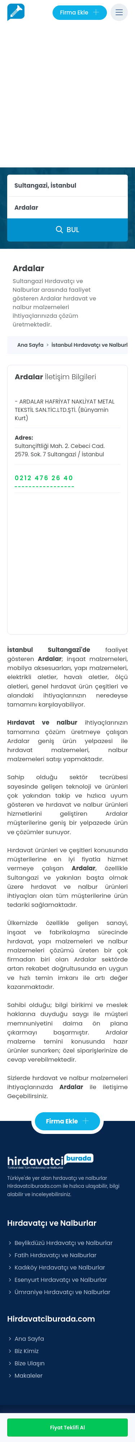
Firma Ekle (79, 12)
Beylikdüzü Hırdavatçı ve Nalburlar (60, 1243)
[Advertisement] (67, 96)
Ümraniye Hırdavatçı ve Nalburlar (58, 1292)
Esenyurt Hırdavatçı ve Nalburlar (57, 1280)
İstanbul (93, 454)
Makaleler (24, 1375)
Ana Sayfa (25, 1339)
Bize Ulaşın (26, 1363)
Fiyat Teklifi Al (67, 1427)
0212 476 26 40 (44, 478)
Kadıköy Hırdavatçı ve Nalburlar (56, 1267)
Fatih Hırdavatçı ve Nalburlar (51, 1255)
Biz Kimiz (23, 1351)
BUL (67, 230)
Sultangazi (62, 454)
